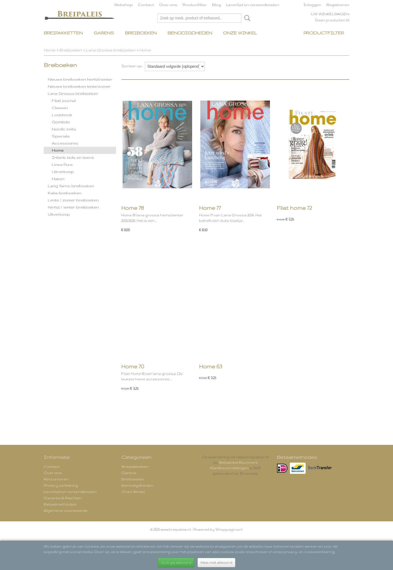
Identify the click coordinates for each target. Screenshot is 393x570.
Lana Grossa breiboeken (110, 50)
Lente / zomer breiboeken (73, 200)
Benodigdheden (190, 33)
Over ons (168, 5)
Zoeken (246, 18)
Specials (61, 136)
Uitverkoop (63, 171)
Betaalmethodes (60, 504)
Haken (58, 179)
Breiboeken (141, 33)
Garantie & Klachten (63, 498)
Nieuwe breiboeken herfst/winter (80, 79)
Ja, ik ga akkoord (176, 562)
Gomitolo (61, 122)
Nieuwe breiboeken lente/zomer (79, 86)
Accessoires (65, 143)
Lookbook (62, 115)
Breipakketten (63, 33)
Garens (104, 33)
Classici (60, 107)
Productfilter (195, 5)
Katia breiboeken (64, 193)
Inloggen (312, 5)
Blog (216, 5)
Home (49, 50)
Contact (146, 5)
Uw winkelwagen (330, 14)
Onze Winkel (240, 33)
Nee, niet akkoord (216, 562)
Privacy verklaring (61, 485)
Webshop (123, 5)
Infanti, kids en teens (73, 157)
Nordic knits (64, 129)
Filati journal (64, 100)
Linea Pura (62, 164)
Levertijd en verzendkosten (252, 5)
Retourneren (56, 479)
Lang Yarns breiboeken (71, 186)
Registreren (337, 5)
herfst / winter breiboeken (73, 207)
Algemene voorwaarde (66, 510)
